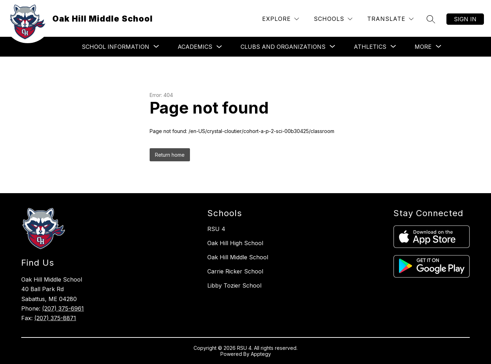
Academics (195, 46)
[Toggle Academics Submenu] (219, 47)
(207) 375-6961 (63, 308)
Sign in (465, 19)
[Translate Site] (390, 19)
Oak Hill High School (235, 243)
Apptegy (261, 354)
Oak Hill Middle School (237, 257)
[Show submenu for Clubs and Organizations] (283, 46)
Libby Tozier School (234, 285)
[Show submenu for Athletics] (370, 46)
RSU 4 (216, 228)
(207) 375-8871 (55, 318)
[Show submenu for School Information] (115, 46)
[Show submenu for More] (423, 46)
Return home (170, 155)
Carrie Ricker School (235, 271)
